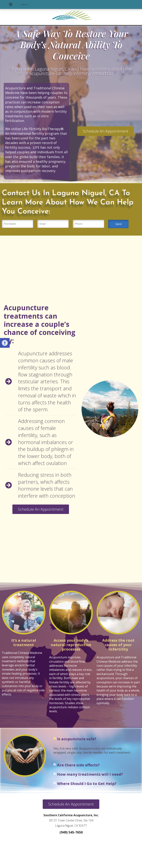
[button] (5, 343)
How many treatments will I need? (90, 774)
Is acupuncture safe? (76, 738)
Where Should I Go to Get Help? (86, 783)
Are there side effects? (78, 765)
